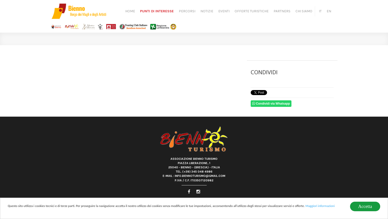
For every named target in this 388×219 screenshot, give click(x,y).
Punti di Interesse (157, 11)
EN (329, 11)
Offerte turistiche (252, 11)
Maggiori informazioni (320, 206)
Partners (282, 11)
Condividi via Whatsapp (271, 103)
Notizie (206, 11)
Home (130, 11)
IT (320, 11)
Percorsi (187, 11)
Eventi (224, 11)
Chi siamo (303, 11)
